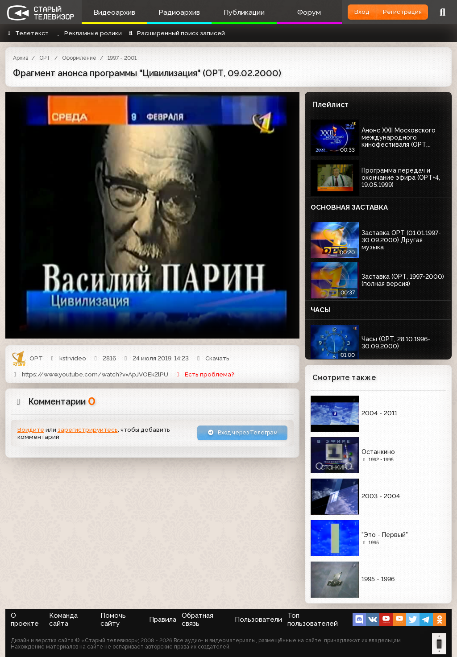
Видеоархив (112, 12)
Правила (162, 620)
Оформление (79, 58)
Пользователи (258, 620)
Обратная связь (197, 620)
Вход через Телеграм (238, 433)
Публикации (233, 12)
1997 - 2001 (122, 58)
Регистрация (397, 11)
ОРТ (44, 58)
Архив (20, 58)
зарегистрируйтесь (88, 430)
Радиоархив (173, 12)
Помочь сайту (113, 620)
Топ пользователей (312, 620)
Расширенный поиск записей (176, 33)
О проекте (25, 620)
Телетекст (27, 33)
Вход (349, 11)
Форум (295, 12)
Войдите (30, 430)
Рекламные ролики (87, 33)
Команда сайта (63, 620)
